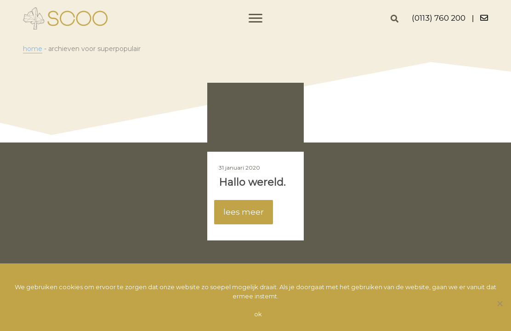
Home (32, 49)
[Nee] (499, 303)
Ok (258, 314)
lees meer (243, 212)
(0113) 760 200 (439, 18)
